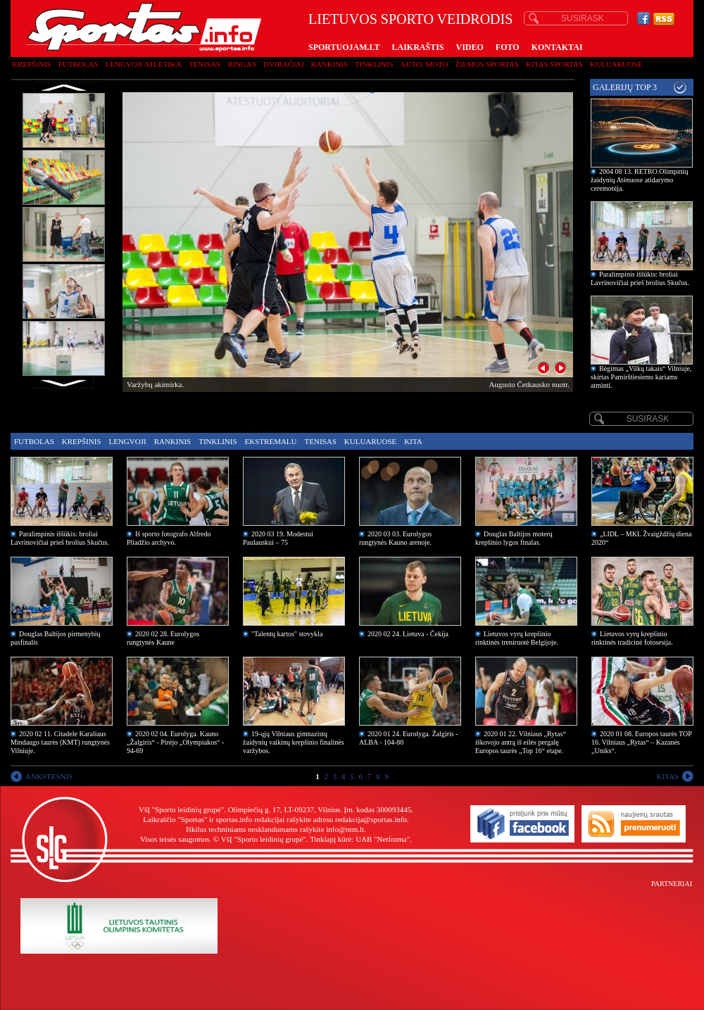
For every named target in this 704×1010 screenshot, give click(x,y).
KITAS (667, 776)
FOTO (508, 47)
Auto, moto (424, 64)
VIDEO (470, 47)
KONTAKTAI (557, 47)
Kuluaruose (616, 64)
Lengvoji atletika (143, 64)
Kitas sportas (554, 64)
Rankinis (329, 64)
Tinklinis (374, 64)
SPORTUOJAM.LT (343, 47)
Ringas (241, 64)
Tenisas (204, 64)
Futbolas (78, 64)
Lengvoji (127, 441)
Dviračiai (283, 64)
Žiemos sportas (487, 64)
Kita (413, 441)
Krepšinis (31, 64)
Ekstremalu (271, 441)
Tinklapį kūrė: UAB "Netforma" (360, 839)
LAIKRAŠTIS (417, 47)
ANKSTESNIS (49, 776)
